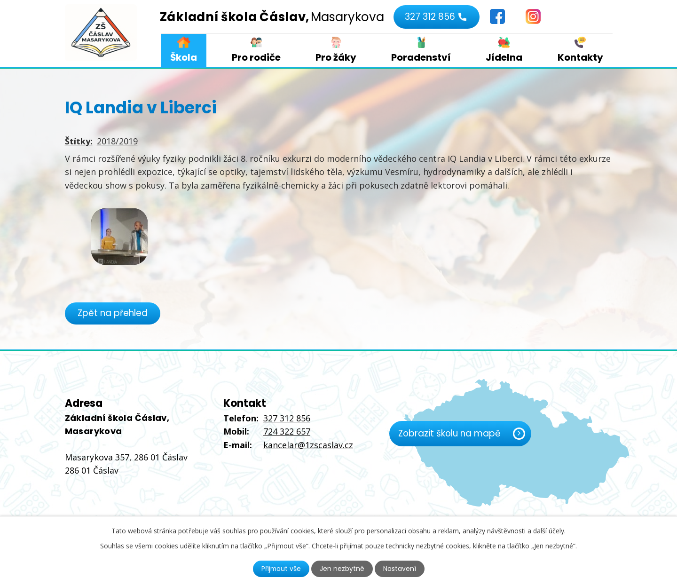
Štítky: (79, 141)
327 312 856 (429, 16)
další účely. (549, 530)
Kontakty (580, 57)
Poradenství (421, 57)
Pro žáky (335, 57)
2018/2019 (117, 141)
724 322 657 (286, 431)
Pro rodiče (256, 57)
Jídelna (504, 57)
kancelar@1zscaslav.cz (308, 445)
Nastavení (400, 568)
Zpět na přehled (113, 313)
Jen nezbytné (342, 568)
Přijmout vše (281, 568)
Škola (183, 57)
